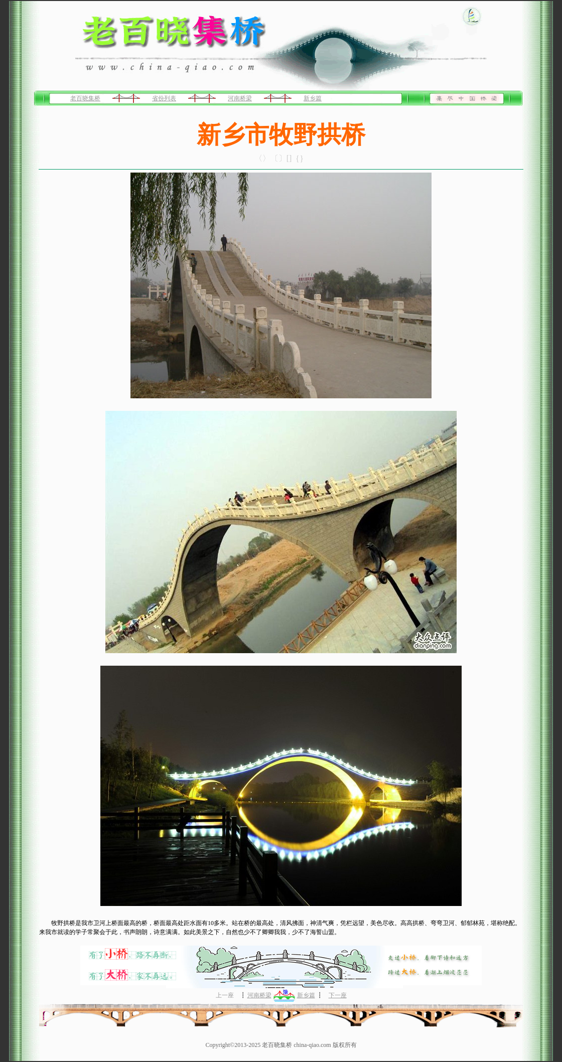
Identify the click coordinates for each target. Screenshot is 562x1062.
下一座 (338, 995)
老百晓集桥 (85, 98)
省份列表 (164, 98)
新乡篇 (313, 98)
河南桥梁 (240, 98)
